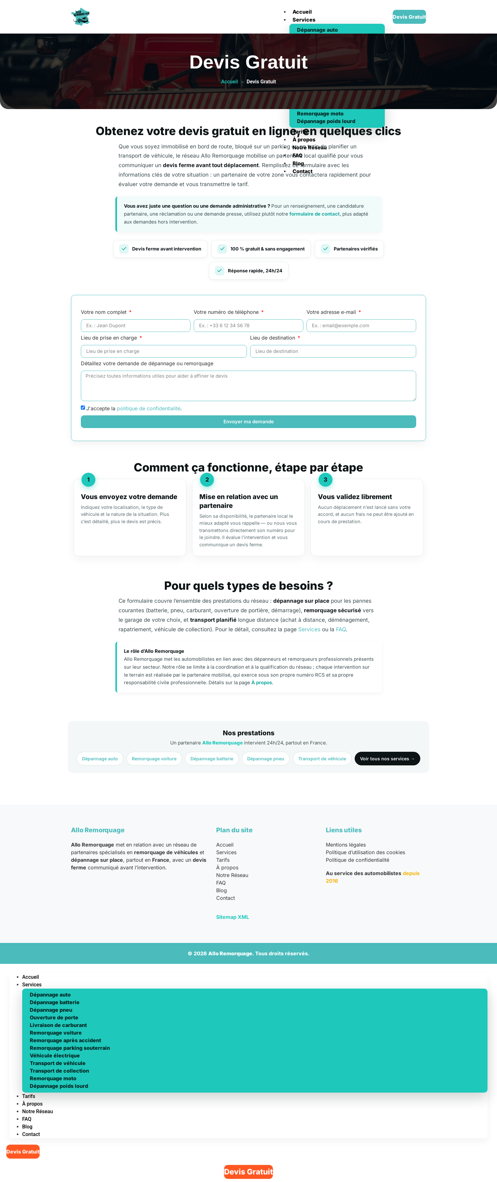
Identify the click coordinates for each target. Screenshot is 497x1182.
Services (304, 19)
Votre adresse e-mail (332, 312)
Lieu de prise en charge (110, 338)
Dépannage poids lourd (59, 1086)
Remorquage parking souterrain (70, 1048)
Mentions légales (346, 844)
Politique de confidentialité (357, 860)
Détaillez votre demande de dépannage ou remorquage (147, 364)
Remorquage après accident (65, 1040)
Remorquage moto (53, 1078)
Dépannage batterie (211, 758)
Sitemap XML (232, 917)
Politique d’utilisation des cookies (365, 852)
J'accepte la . (134, 408)
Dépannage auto (317, 30)
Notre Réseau (232, 875)
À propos (261, 682)
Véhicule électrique (55, 1055)
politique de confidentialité (148, 408)
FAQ (341, 629)
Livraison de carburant (58, 1025)
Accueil (302, 12)
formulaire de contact (314, 214)
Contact (225, 898)
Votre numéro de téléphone (227, 312)
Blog (221, 890)
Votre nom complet (104, 312)
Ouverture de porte (54, 1017)
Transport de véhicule (322, 758)
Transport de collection (59, 1071)
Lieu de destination (273, 338)
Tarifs (222, 860)
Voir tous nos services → (387, 758)
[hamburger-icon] (280, 5)
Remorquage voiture (154, 758)
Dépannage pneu (265, 758)
